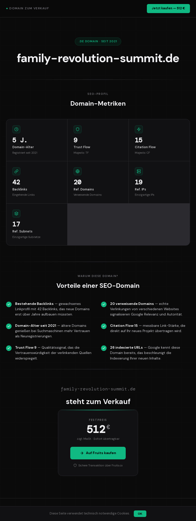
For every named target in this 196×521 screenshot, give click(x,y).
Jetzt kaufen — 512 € (168, 8)
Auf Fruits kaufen (98, 453)
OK (140, 513)
